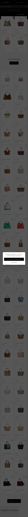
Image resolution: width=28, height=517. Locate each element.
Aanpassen (14, 262)
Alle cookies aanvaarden (14, 259)
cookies (17, 254)
